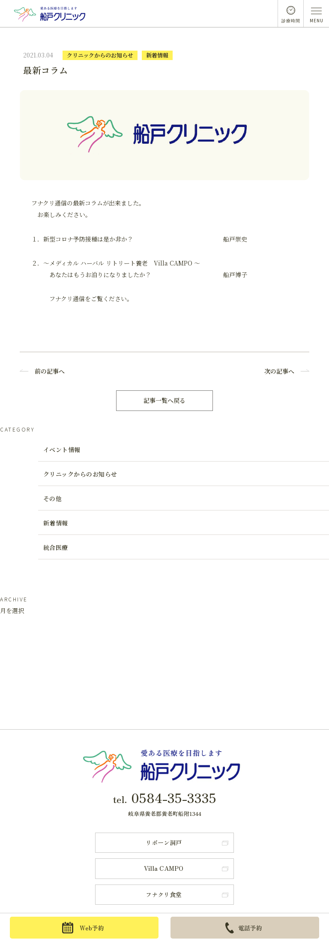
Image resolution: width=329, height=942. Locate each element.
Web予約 (83, 927)
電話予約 (243, 927)
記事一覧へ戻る (164, 400)
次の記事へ (279, 371)
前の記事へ (50, 371)
